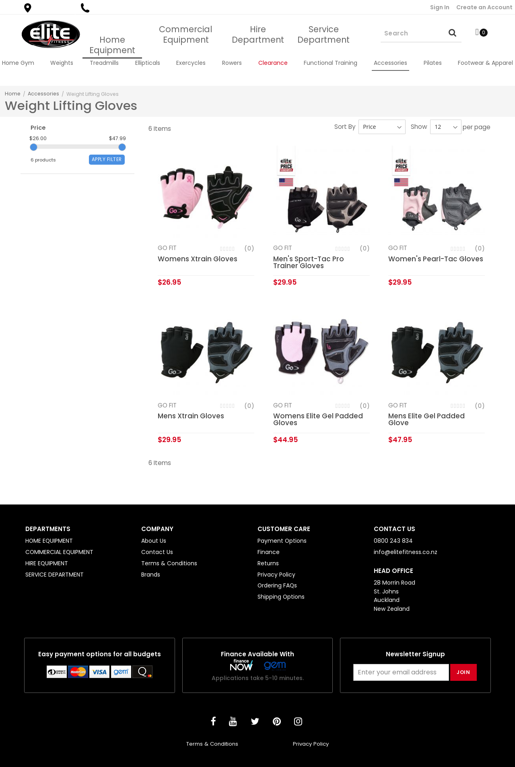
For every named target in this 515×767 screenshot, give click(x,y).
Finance (269, 552)
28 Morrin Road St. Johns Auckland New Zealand (394, 596)
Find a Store (47, 7)
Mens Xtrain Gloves (191, 416)
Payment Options (282, 541)
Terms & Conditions (169, 563)
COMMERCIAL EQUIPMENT (59, 552)
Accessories (43, 93)
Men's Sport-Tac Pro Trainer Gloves (308, 262)
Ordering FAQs (277, 585)
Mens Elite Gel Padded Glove (426, 419)
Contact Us (157, 552)
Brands (150, 575)
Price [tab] (39, 128)
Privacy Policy (276, 575)
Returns (268, 563)
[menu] (257, 63)
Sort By (345, 126)
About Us (153, 541)
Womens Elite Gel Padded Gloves (318, 419)
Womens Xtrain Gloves (197, 259)
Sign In (439, 7)
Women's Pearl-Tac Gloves (435, 259)
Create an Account (484, 7)
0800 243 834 (107, 7)
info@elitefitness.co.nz (405, 552)
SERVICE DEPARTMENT (54, 575)
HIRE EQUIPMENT (46, 563)
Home (13, 93)
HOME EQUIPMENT (49, 541)
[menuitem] (18, 63)
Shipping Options (281, 597)
